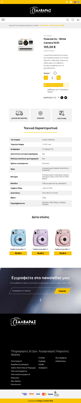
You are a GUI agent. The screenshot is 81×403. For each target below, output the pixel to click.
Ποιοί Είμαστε (16, 361)
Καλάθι (41, 364)
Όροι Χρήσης (16, 381)
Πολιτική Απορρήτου (19, 371)
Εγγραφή (42, 361)
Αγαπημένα (43, 367)
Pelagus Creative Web (45, 400)
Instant (36, 25)
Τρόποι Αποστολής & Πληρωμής (23, 367)
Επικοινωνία (16, 384)
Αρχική (11, 25)
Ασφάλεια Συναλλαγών (20, 364)
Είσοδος (42, 357)
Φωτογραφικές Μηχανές (23, 25)
